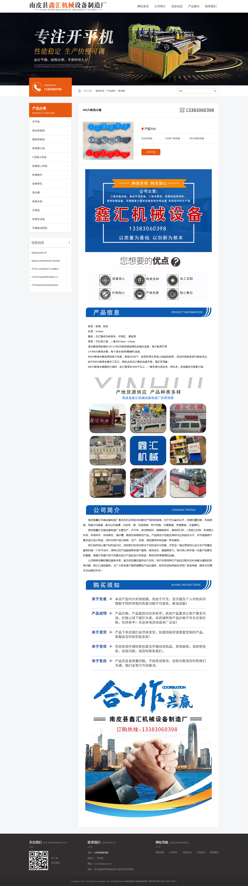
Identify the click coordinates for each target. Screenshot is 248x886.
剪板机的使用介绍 (39, 253)
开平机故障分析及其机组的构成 (44, 285)
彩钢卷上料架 (39, 166)
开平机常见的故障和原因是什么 (44, 277)
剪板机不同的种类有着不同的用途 (45, 261)
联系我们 (211, 6)
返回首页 (100, 91)
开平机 (36, 121)
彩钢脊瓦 (37, 183)
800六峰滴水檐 (196, 138)
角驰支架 (37, 201)
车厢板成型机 (39, 228)
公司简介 (160, 6)
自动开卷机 (146, 138)
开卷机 (36, 210)
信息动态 (177, 6)
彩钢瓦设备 (38, 219)
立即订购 (150, 152)
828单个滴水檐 (172, 138)
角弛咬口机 (38, 148)
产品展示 (194, 6)
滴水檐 (121, 91)
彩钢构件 (37, 174)
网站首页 (143, 6)
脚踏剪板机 (38, 139)
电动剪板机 (38, 130)
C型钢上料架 (39, 157)
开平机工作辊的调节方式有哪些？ (45, 269)
